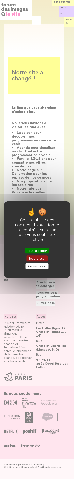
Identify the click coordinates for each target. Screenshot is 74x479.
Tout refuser (37, 258)
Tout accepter (37, 251)
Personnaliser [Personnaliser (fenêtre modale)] (37, 266)
